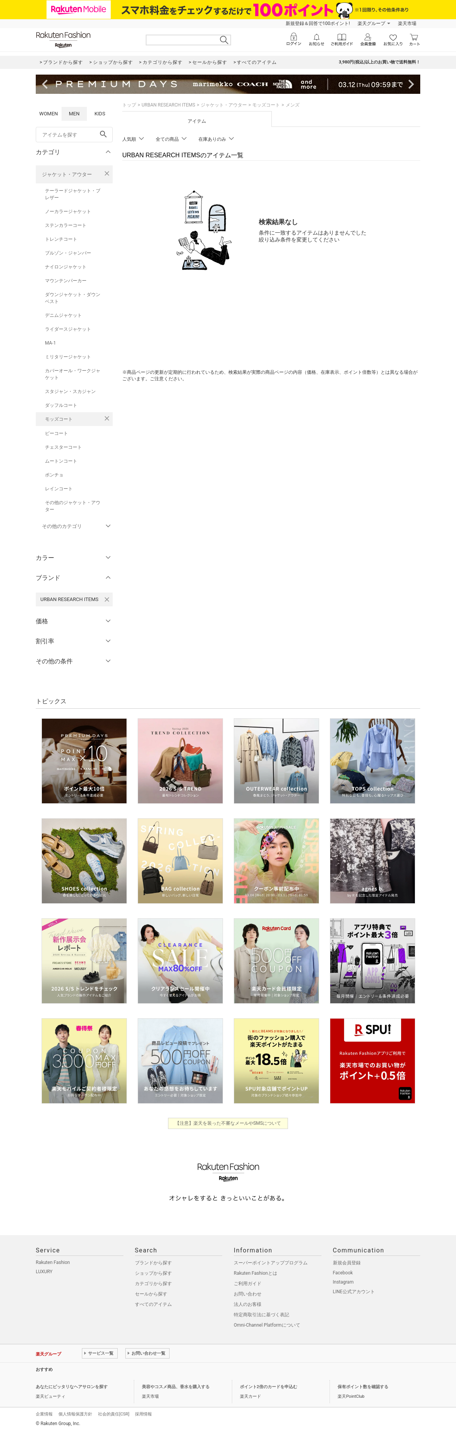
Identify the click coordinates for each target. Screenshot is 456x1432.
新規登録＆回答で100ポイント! (318, 23)
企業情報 (44, 1414)
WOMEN (48, 114)
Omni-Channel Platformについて (267, 1325)
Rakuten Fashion (53, 1262)
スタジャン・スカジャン (70, 391)
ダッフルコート (61, 405)
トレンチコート (61, 239)
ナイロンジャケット (66, 267)
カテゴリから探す (153, 1283)
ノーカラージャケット (68, 211)
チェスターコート (63, 447)
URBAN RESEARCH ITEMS (168, 105)
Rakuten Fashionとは (255, 1273)
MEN (74, 114)
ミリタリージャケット (68, 357)
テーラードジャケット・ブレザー (72, 194)
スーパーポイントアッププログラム (271, 1262)
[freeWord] (74, 134)
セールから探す (151, 1294)
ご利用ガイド (247, 1283)
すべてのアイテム (153, 1304)
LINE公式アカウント (354, 1291)
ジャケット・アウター (67, 174)
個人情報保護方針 (75, 1414)
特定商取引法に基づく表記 (261, 1314)
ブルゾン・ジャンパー (68, 253)
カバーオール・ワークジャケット (72, 374)
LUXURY (44, 1271)
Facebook (343, 1272)
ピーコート (56, 433)
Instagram (343, 1282)
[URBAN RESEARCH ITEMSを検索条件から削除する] (107, 599)
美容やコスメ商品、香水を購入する (176, 1386)
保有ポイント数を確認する (363, 1386)
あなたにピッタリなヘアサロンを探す (72, 1386)
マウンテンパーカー (66, 280)
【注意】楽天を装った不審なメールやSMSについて (228, 1123)
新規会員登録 (347, 1262)
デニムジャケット (63, 315)
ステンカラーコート (66, 225)
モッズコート (59, 419)
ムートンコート (61, 461)
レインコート (59, 488)
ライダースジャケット (68, 329)
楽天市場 (407, 23)
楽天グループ (371, 23)
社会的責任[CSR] (113, 1414)
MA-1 (50, 343)
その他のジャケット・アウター (72, 506)
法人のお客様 (247, 1304)
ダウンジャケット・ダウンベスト (72, 298)
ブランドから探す (153, 1262)
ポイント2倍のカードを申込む (268, 1386)
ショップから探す (153, 1273)
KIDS (100, 114)
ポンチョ (54, 475)
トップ (129, 105)
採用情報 (143, 1414)
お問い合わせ (247, 1294)
